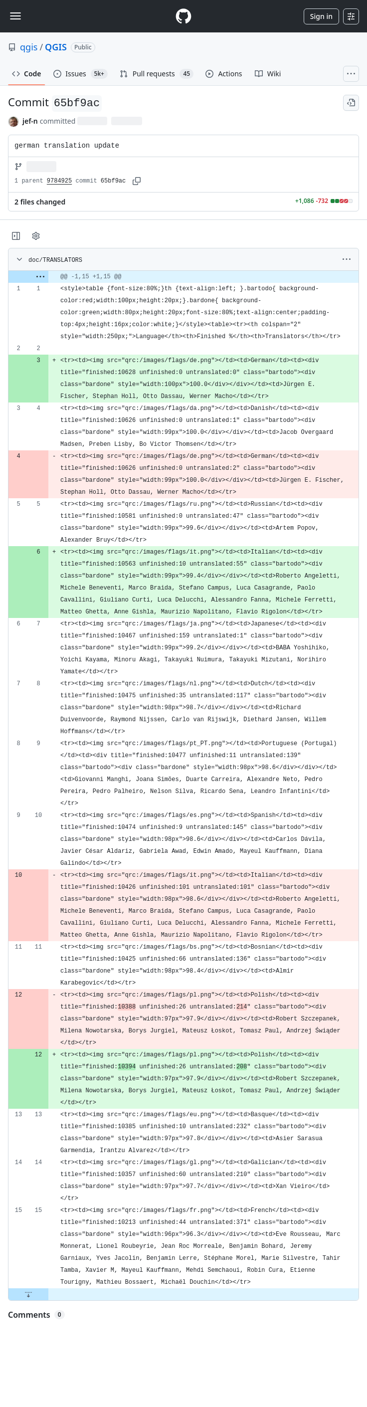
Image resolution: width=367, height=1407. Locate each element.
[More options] (347, 259)
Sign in (321, 16)
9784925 (59, 181)
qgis (28, 47)
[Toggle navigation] (15, 15)
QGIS (56, 47)
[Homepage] (183, 16)
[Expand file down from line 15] (28, 1294)
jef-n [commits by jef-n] (30, 121)
